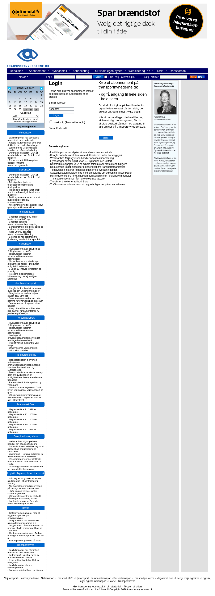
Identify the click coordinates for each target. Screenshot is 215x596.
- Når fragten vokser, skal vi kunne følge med (22, 492)
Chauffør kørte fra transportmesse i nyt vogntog (22, 223)
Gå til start (25, 113)
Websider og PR (139, 71)
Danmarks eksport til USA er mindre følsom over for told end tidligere (23, 155)
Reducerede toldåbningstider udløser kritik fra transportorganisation (23, 163)
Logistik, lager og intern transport (25, 473)
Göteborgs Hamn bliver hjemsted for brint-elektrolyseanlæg (25, 467)
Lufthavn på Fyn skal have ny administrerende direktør (23, 556)
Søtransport (25, 169)
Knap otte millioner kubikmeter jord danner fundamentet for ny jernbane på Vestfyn (24, 311)
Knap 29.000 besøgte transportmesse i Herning (20, 233)
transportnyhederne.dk (30, 55)
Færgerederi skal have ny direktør (26, 570)
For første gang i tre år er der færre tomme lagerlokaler (23, 502)
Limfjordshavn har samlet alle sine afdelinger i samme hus (23, 521)
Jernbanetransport (25, 283)
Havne (25, 507)
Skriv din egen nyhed (109, 71)
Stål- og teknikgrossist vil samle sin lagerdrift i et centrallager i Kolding (24, 481)
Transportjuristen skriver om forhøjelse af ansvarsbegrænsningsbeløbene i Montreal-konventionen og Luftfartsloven (24, 365)
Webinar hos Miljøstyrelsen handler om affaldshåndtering (22, 148)
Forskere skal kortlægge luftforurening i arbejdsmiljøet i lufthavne (23, 276)
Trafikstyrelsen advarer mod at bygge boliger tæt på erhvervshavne (24, 200)
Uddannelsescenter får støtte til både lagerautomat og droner (24, 497)
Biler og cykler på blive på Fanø (25, 540)
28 (36, 109)
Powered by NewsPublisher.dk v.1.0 (83, 589)
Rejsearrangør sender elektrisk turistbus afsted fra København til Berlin (24, 461)
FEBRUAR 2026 (25, 88)
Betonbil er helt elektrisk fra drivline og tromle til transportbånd (25, 238)
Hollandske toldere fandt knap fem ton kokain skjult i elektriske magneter (24, 192)
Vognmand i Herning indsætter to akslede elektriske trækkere (25, 455)
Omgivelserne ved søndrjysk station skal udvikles (23, 294)
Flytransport (25, 243)
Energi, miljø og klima (26, 436)
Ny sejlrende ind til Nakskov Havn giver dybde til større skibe (25, 206)
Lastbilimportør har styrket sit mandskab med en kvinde (23, 138)
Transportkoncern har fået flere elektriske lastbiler (77, 178)
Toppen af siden (133, 586)
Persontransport (25, 317)
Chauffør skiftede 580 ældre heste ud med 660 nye (23, 217)
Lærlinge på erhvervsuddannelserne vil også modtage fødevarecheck (24, 338)
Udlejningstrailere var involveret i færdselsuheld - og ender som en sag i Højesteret (25, 397)
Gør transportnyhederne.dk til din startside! (97, 586)
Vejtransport (25, 132)
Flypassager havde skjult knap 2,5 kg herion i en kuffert (24, 249)
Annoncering (81, 71)
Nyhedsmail (59, 71)
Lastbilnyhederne (29, 578)
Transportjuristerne (25, 354)
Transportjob (177, 71)
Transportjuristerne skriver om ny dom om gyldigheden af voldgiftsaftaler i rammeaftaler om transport (25, 376)
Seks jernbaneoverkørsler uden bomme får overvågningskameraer (25, 299)
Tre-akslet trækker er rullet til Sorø (69, 181)
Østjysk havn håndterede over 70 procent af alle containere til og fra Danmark (25, 528)
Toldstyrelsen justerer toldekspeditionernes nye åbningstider (20, 184)
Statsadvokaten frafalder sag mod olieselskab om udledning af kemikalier (25, 449)
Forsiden (22, 77)
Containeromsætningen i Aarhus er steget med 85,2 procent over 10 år (25, 535)
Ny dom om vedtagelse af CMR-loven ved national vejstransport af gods (25, 390)
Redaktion (16, 71)
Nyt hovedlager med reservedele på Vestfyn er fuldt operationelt (25, 487)
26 (25, 109)
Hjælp (160, 71)
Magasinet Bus (25, 404)
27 (31, 109)
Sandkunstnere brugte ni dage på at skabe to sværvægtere (25, 228)
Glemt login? (128, 77)
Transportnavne (25, 544)
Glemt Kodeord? (58, 128)
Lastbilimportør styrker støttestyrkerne (20, 566)
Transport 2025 (25, 211)
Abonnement (37, 71)
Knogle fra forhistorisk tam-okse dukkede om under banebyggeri (24, 143)
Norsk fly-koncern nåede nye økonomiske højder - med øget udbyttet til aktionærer (23, 264)
